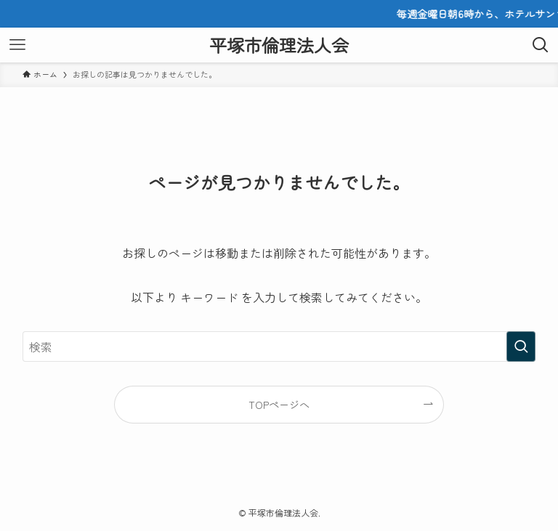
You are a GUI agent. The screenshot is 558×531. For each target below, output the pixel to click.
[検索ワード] (279, 346)
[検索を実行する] (520, 346)
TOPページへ (279, 404)
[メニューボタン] (17, 45)
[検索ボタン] (540, 45)
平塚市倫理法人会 (279, 45)
